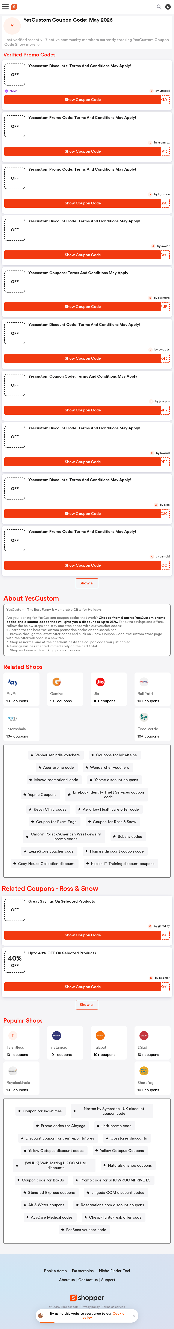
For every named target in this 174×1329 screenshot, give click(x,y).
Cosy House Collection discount (46, 854)
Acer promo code (58, 767)
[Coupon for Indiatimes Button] (84, 1099)
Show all (87, 995)
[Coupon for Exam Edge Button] (54, 817)
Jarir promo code (116, 1124)
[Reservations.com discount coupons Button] (55, 1210)
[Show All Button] (87, 995)
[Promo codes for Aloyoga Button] (61, 1124)
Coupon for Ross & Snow (114, 817)
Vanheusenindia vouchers (57, 755)
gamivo (56, 694)
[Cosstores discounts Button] (127, 1136)
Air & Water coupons (121, 1198)
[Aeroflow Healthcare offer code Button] (109, 804)
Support (108, 1273)
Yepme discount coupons (116, 780)
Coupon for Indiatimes (86, 1099)
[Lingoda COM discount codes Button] (58, 1198)
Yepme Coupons (37, 792)
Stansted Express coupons (129, 1186)
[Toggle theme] (168, 7)
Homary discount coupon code (117, 842)
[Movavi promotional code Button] (54, 779)
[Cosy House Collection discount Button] (45, 854)
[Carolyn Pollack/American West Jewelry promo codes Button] (64, 829)
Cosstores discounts (128, 1136)
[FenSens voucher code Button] (119, 1223)
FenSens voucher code (121, 1223)
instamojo (58, 1038)
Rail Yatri (145, 694)
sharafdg (145, 1073)
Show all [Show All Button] (87, 583)
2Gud (142, 1038)
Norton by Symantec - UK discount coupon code (86, 1112)
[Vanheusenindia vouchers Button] (56, 755)
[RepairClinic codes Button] (48, 804)
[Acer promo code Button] (57, 767)
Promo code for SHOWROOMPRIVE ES (55, 1186)
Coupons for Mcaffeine (116, 755)
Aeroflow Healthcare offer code (111, 805)
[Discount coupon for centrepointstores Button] (58, 1136)
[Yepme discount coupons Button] (114, 779)
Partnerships (83, 1264)
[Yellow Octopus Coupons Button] (120, 1148)
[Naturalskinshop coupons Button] (55, 1173)
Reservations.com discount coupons (57, 1211)
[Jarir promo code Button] (114, 1124)
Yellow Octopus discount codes (56, 1149)
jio (96, 694)
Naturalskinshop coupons (57, 1174)
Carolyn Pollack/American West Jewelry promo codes (66, 829)
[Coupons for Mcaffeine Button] (115, 755)
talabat (100, 1038)
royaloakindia (18, 1073)
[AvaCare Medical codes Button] (124, 1210)
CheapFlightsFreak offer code (58, 1223)
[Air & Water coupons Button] (119, 1198)
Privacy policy (90, 1300)
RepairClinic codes (50, 805)
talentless (15, 1038)
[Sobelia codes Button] (139, 829)
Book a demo (55, 1264)
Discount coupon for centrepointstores (60, 1136)
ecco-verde (148, 729)
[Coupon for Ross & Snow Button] (113, 817)
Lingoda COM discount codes (59, 1198)
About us (67, 1273)
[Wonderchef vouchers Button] (108, 767)
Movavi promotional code (56, 780)
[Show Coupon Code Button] (82, 99)
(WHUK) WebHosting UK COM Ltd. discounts (86, 1161)
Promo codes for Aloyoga (63, 1124)
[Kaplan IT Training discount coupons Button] (121, 854)
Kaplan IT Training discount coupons (122, 854)
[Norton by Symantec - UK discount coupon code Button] (84, 1111)
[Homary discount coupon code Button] (115, 841)
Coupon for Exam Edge (56, 817)
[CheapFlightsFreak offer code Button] (56, 1223)
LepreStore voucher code (51, 842)
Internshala (16, 729)
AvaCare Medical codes (126, 1211)
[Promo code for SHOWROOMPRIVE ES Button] (53, 1186)
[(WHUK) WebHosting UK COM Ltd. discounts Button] (84, 1161)
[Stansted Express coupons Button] (128, 1186)
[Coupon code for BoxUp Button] (114, 1173)
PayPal (11, 694)
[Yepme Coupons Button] (36, 792)
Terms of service (113, 1300)
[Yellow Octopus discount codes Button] (54, 1148)
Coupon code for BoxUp (116, 1174)
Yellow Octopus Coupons (122, 1149)
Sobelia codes (141, 829)
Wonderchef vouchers (109, 767)
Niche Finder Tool (114, 1264)
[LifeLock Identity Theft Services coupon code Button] (107, 792)
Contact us (88, 1273)
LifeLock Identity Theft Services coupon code (108, 792)
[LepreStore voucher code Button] (49, 841)
